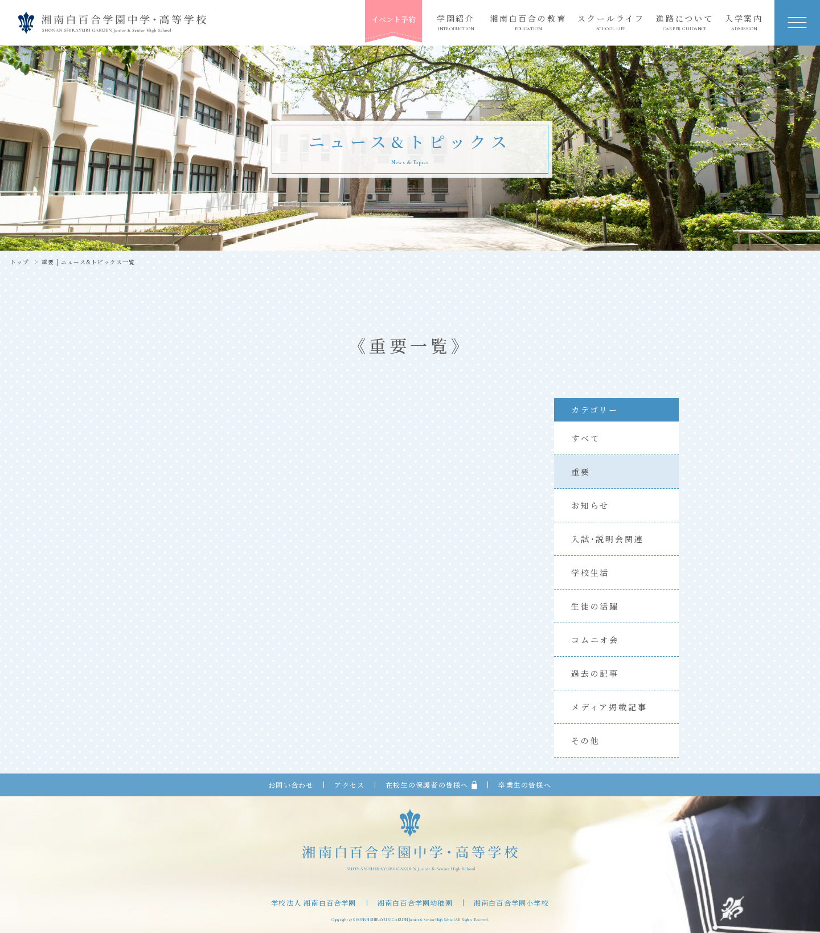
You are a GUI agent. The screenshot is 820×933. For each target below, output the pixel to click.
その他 (585, 740)
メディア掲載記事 (609, 707)
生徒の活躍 (595, 606)
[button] (797, 23)
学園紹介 (456, 22)
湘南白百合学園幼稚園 (415, 902)
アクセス (349, 784)
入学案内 (744, 22)
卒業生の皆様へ (524, 784)
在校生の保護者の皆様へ (431, 784)
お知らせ (590, 505)
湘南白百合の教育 (528, 22)
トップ (19, 262)
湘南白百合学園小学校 (511, 902)
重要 (581, 471)
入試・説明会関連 (607, 539)
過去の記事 (595, 673)
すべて (585, 438)
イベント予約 (393, 19)
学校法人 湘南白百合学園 (313, 902)
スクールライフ (611, 22)
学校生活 (590, 572)
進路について (685, 22)
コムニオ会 (595, 639)
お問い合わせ (290, 784)
